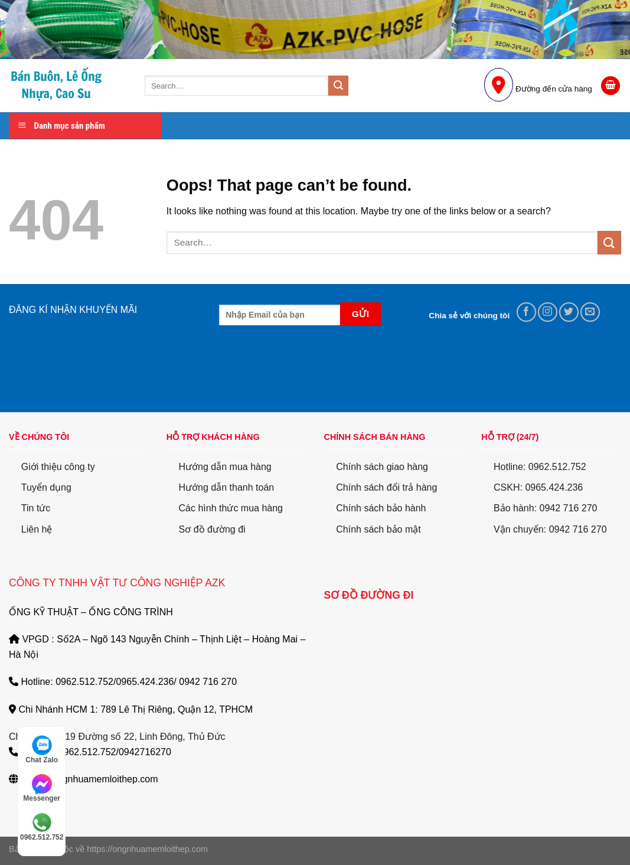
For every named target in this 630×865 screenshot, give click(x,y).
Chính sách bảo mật (378, 529)
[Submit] (338, 86)
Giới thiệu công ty (58, 467)
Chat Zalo (41, 749)
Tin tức (36, 508)
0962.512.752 (41, 826)
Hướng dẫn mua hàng (225, 467)
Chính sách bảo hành (381, 508)
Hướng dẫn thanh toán (227, 487)
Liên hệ (37, 529)
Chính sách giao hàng (382, 467)
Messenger (41, 788)
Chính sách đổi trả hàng (386, 487)
